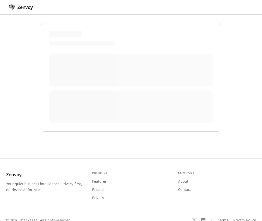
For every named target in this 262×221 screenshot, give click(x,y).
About (183, 181)
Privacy (98, 197)
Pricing (98, 189)
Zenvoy (13, 174)
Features (99, 181)
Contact (184, 189)
